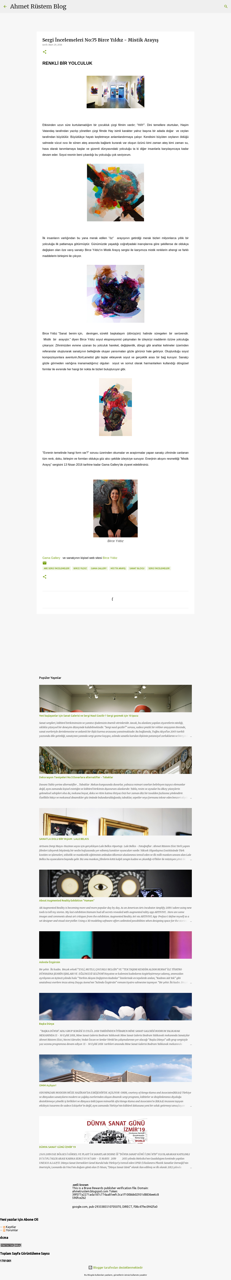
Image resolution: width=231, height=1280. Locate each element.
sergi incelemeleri (159, 568)
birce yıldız (80, 568)
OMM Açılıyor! (47, 1085)
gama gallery (98, 568)
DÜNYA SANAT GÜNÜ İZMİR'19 (57, 1147)
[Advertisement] (115, 644)
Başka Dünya (46, 1023)
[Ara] (71, 6)
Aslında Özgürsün (49, 962)
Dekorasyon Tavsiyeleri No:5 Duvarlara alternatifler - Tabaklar (76, 777)
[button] (44, 52)
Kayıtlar (9, 1227)
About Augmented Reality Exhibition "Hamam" (67, 900)
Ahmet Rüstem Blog (38, 6)
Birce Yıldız (110, 557)
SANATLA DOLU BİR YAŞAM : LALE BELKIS (64, 838)
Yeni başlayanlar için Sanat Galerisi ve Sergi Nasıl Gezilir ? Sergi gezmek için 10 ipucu (88, 715)
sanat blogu (137, 568)
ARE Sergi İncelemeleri (56, 568)
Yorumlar (10, 1230)
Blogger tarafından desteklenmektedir (115, 1267)
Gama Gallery (51, 557)
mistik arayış (118, 568)
